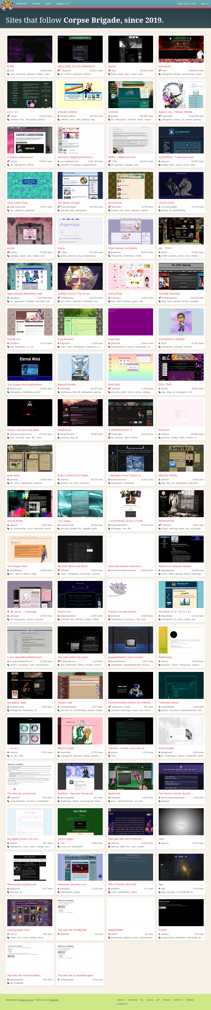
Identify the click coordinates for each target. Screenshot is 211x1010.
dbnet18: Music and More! (73, 566)
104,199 (46, 434)
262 (98, 797)
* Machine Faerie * (169, 702)
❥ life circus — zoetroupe (22, 611)
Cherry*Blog (115, 293)
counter (140, 846)
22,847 (97, 616)
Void (161, 838)
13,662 (97, 570)
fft (36, 710)
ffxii (129, 528)
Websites (22, 3)
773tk (112, 161)
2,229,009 (45, 298)
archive (13, 665)
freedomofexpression (45, 665)
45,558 (46, 570)
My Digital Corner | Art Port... (23, 838)
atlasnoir (12, 525)
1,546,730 (95, 161)
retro (78, 119)
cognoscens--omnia (119, 707)
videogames (167, 74)
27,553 (46, 616)
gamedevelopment (132, 665)
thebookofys (165, 616)
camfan (113, 752)
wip (187, 528)
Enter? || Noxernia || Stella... (74, 475)
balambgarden (167, 570)
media (138, 256)
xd (177, 892)
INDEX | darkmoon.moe (122, 157)
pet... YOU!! (165, 248)
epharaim (13, 797)
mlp (138, 619)
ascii (12, 74)
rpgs (164, 392)
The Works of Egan (69, 202)
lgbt (163, 483)
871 (48, 843)
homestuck (97, 574)
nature (140, 119)
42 (99, 934)
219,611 (96, 70)
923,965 (146, 70)
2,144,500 (196, 116)
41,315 (198, 343)
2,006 (147, 797)
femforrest (114, 616)
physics (145, 665)
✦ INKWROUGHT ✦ (120, 429)
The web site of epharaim (21, 793)
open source (26, 999)
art (62, 74)
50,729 (97, 479)
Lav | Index (64, 520)
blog (93, 119)
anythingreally (145, 937)
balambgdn (64, 388)
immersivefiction (17, 801)
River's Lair (64, 611)
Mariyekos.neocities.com (72, 884)
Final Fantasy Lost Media (122, 248)
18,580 (147, 843)
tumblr (164, 256)
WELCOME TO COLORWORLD (76, 66)
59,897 (147, 252)
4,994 (97, 843)
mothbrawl (114, 797)
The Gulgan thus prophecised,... (25, 384)
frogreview (64, 343)
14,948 (198, 570)
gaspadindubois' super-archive (125, 657)
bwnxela (12, 479)
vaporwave (19, 301)
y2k (48, 301)
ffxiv (12, 347)
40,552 (198, 388)
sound (133, 74)
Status (178, 1000)
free (128, 846)
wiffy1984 (63, 934)
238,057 (46, 161)
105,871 (96, 298)
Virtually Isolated (67, 111)
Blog (150, 1000)
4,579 (47, 752)
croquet (130, 347)
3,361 (198, 525)
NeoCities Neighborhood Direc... (76, 157)
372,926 (96, 252)
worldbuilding (179, 210)
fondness (164, 434)
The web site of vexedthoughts (75, 975)
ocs (96, 301)
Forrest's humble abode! (122, 611)
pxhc (10, 70)
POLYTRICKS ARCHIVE (122, 884)
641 (48, 979)
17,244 (97, 752)
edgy (28, 437)
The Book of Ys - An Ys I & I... (175, 611)
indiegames (91, 347)
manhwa (49, 846)
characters (77, 301)
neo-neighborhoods (68, 161)
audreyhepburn (118, 347)
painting (195, 665)
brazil (192, 165)
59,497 (198, 161)
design (177, 74)
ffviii (74, 392)
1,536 (97, 979)
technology (85, 574)
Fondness (164, 429)
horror (131, 392)
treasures (166, 665)
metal (169, 301)
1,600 (198, 797)
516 (199, 934)
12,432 (198, 616)
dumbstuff (184, 892)
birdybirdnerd (14, 570)
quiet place (13, 475)
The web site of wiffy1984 (72, 929)
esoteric (134, 437)
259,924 (197, 298)
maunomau (64, 752)
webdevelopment (188, 710)
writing (177, 119)
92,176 (198, 207)
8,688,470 (196, 70)
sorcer (163, 343)
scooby (114, 210)
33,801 (147, 479)
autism (123, 392)
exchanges (116, 528)
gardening (29, 210)
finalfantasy (129, 256)
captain (144, 210)
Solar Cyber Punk (17, 202)
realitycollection (66, 661)
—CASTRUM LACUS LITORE (125, 520)
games (19, 574)
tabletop (85, 119)
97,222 (46, 252)
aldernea (164, 161)
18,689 (147, 616)
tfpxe (112, 70)
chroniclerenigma (168, 207)
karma (61, 248)
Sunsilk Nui (13, 339)
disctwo (163, 388)
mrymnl (12, 934)
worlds (175, 665)
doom (39, 437)
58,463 (46, 388)
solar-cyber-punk (16, 207)
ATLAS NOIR (14, 520)
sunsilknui (13, 343)
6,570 (198, 843)
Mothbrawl (114, 793)
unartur (12, 161)
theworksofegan (67, 207)
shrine (38, 392)
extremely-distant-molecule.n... (126, 566)
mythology (196, 574)
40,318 (46, 343)
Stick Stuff (114, 384)
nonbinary (18, 983)
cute (141, 301)
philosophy (71, 665)
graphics (173, 256)
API (158, 1000)
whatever (166, 801)
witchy (41, 937)
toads (69, 347)
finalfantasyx (101, 801)
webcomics (84, 483)
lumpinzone (64, 429)
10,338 (97, 525)
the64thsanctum (168, 298)
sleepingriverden (66, 616)
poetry (179, 165)
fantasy (189, 119)
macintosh (40, 301)
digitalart (87, 528)
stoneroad (114, 207)
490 (48, 934)
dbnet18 (63, 570)
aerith (200, 756)
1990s (171, 574)
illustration (88, 301)
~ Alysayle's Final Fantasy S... (125, 475)
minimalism (180, 937)
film (190, 392)
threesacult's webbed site (21, 884)
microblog (20, 74)
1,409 (198, 707)
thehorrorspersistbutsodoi (172, 797)
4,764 (47, 797)
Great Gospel (166, 748)
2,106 (97, 888)
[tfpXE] (112, 66)
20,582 (46, 70)
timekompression (117, 479)
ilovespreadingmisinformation (22, 661)
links (22, 119)
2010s (119, 301)
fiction (171, 165)
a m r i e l (12, 111)
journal (47, 528)
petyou (163, 252)
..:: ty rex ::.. (14, 748)
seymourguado (66, 797)
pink (29, 256)
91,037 (46, 207)
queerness (77, 74)
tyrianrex (12, 752)
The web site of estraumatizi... (24, 975)
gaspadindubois (116, 661)
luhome (163, 661)
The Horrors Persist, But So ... (175, 793)
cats (19, 937)
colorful (67, 74)
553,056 (146, 116)
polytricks (113, 888)
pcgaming (102, 347)
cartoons (188, 347)
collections (193, 483)
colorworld (64, 70)
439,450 (96, 207)
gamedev (119, 165)
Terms (190, 1000)
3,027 (147, 661)
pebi (140, 801)
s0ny (61, 843)
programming (188, 74)
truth (32, 665)
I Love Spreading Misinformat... (25, 657)
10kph (62, 252)
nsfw (75, 483)
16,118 (147, 434)
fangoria (151, 347)
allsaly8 (12, 843)
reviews (189, 437)
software (65, 119)
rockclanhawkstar (67, 707)
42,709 (147, 207)
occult (186, 165)
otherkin (79, 619)
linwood (113, 116)
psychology (195, 528)
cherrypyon (114, 298)
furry (72, 619)
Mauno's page (66, 748)
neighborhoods (89, 165)
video (127, 74)
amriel (12, 116)
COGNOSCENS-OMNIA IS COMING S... (130, 702)
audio (113, 74)
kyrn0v (11, 248)
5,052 (198, 752)
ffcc (79, 528)
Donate (132, 1000)
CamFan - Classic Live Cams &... (127, 748)
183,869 (197, 434)
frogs (63, 347)
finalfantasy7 (171, 756)
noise (140, 74)
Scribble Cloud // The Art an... (75, 293)
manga (174, 437)
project (165, 528)
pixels (181, 256)
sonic (143, 619)
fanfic (94, 528)
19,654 (46, 479)
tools (200, 710)
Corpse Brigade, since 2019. (114, 20)
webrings (113, 843)
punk (12, 437)
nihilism (39, 74)
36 (149, 934)
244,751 (96, 116)
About (121, 1000)
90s (33, 437)
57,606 (46, 661)
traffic (122, 846)
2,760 (47, 525)
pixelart (73, 528)
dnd (51, 801)
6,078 (47, 707)
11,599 (147, 388)
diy (11, 210)
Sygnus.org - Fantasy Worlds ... (176, 111)
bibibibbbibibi (115, 929)
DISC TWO (164, 384)
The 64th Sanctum (169, 293)
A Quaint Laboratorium (20, 157)
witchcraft (38, 528)
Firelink (162, 929)
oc (28, 347)
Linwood (113, 111)
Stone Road (115, 202)
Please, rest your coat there (23, 429)
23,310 (147, 570)
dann (163, 70)
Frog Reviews (66, 339)
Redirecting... (166, 657)
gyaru (134, 301)
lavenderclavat (66, 525)
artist (127, 437)
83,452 (97, 388)
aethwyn (164, 934)
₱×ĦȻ (10, 66)
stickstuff (114, 388)
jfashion (127, 301)
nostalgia (200, 74)
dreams (91, 710)
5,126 (198, 888)
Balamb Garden (67, 384)
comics (67, 301)
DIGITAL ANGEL (168, 475)
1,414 (97, 661)
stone (127, 210)
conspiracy (23, 665)
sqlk (160, 884)
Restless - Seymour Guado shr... (76, 793)
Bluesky (54, 999)
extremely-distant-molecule (122, 570)
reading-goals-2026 (18, 929)
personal (14, 119)
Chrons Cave (166, 202)
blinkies (194, 256)
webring (114, 846)
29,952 (147, 343)
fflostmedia (114, 252)
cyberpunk (49, 74)
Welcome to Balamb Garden (174, 566)
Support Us (63, 3)
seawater (135, 210)
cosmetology (20, 528)
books (181, 528)
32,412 (147, 525)
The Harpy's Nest (17, 566)
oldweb (95, 619)
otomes (30, 619)
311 (148, 888)
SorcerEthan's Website (171, 339)
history (187, 574)
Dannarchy (164, 66)
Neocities (11, 999)
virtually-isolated (66, 116)
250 (148, 707)
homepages (75, 165)
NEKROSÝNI (166, 520)
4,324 (147, 752)
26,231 (147, 298)
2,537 (97, 707)
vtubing (94, 756)
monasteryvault (15, 707)
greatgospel (165, 752)
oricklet (112, 934)
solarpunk (18, 210)
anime (32, 846)
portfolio (64, 483)
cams (113, 756)
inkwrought (115, 434)
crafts (20, 756)
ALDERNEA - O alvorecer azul (176, 157)
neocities (65, 165)
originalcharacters (152, 119)
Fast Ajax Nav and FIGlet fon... (126, 838)
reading (32, 937)
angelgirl (129, 165)
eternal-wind (14, 388)
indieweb (30, 74)
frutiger (36, 256)
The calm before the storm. (73, 657)
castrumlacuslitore (118, 525)
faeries (165, 710)
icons (187, 256)
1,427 (47, 888)
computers (174, 710)
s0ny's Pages (65, 838)
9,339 (97, 343)
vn (195, 437)
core (43, 256)
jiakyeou (164, 843)
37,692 (198, 252)
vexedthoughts (66, 979)
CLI (142, 1000)
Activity (36, 3)
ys (175, 619)
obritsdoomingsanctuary (19, 434)
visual (120, 74)
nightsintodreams (125, 801)
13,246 (198, 661)
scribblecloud (65, 298)
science (97, 665)
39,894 (97, 434)
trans (72, 119)
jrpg (193, 619)
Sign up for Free (186, 3)
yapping (127, 937)
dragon (88, 619)
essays (76, 892)
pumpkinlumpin (66, 434)
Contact (122, 1004)
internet (87, 74)
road (121, 210)
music (16, 483)
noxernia (63, 479)
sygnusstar (165, 116)
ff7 (163, 756)
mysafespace (117, 619)
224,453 (146, 161)
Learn (48, 3)
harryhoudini (140, 347)
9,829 (198, 479)
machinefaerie (166, 707)
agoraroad (13, 298)
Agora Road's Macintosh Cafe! (24, 293)
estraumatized (15, 979)
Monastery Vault (16, 702)
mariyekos (64, 888)
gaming (41, 119)
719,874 (46, 116)
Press (167, 1000)
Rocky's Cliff (65, 702)
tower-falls (114, 339)
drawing (89, 665)
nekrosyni (165, 525)
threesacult (13, 888)
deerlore (164, 479)
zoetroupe (13, 616)
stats (133, 846)
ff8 (79, 392)
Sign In (205, 3)
